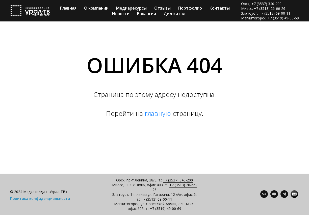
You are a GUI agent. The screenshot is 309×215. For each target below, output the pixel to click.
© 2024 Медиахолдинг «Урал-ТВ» (38, 191)
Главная (68, 8)
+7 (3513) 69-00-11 (156, 199)
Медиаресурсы (131, 8)
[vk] (264, 196)
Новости (121, 13)
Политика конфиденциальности (40, 198)
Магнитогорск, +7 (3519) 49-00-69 (270, 18)
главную (158, 113)
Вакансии (146, 13)
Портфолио (190, 8)
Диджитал (174, 13)
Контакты (220, 8)
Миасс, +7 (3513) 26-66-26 (263, 8)
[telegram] (284, 196)
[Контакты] (294, 196)
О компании (96, 8)
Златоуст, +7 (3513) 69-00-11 (265, 13)
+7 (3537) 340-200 (178, 180)
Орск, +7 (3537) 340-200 (261, 3)
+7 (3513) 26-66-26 (174, 187)
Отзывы (162, 8)
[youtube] (274, 196)
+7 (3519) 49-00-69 (165, 208)
